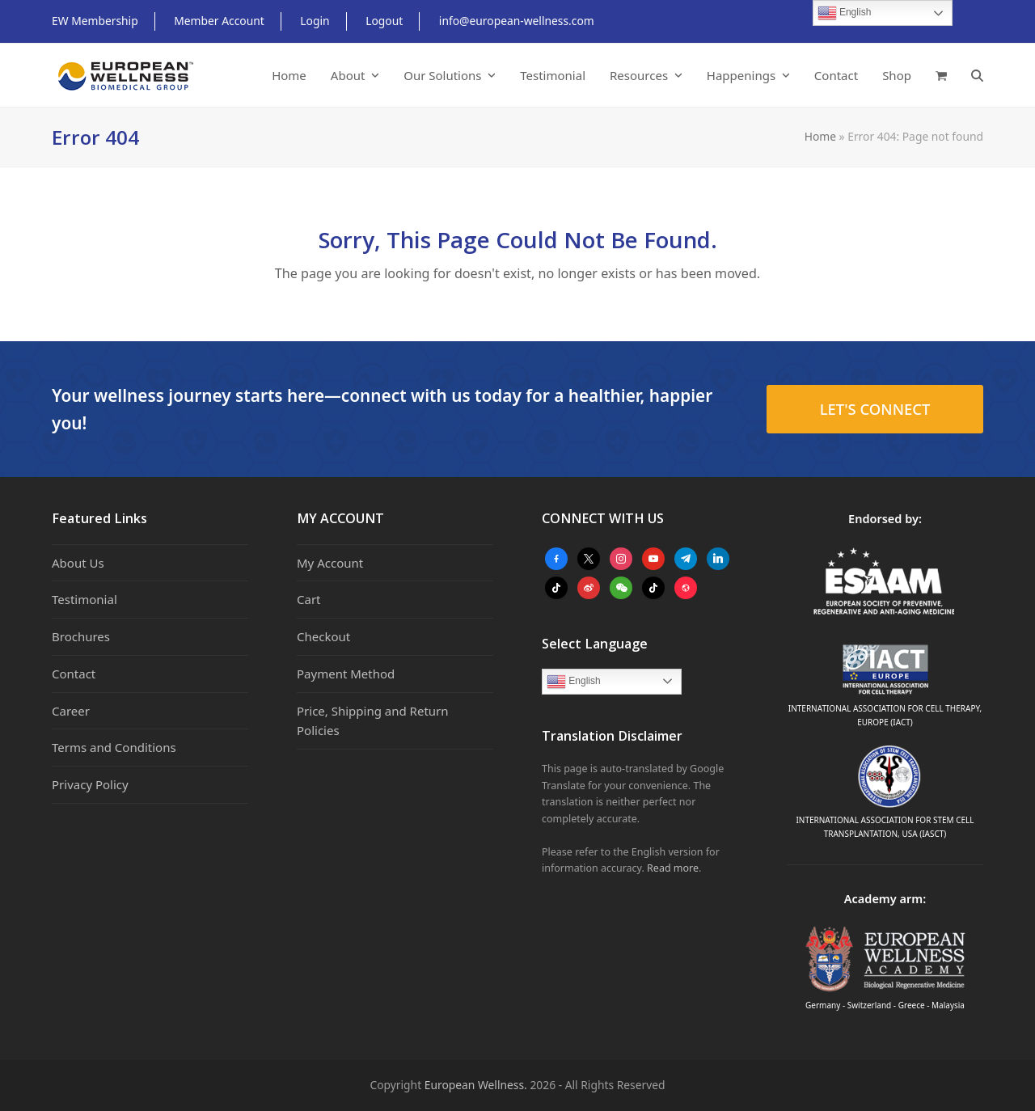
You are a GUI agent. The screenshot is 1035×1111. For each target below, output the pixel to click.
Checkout (323, 636)
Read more (673, 868)
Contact (73, 673)
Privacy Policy (90, 784)
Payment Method (346, 673)
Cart (309, 599)
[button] (941, 75)
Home (820, 136)
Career (71, 711)
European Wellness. (476, 1084)
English (574, 681)
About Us (78, 563)
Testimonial (84, 599)
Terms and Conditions (114, 747)
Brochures (81, 636)
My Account (330, 563)
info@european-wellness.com (516, 20)
